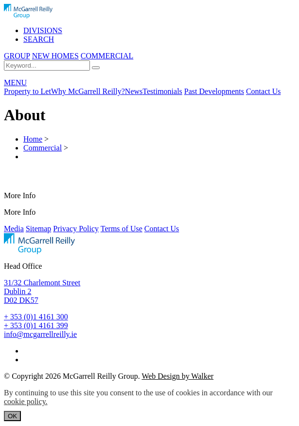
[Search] (96, 67)
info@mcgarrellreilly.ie (40, 334)
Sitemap (38, 228)
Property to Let (27, 91)
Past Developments (214, 91)
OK (12, 416)
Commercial (42, 148)
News (133, 91)
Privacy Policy (76, 228)
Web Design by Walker (177, 376)
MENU (15, 82)
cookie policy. (26, 401)
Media (14, 228)
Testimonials (162, 91)
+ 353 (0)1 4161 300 (36, 317)
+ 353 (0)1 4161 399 (36, 325)
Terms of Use (121, 228)
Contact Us (263, 91)
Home (32, 139)
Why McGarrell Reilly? (88, 91)
